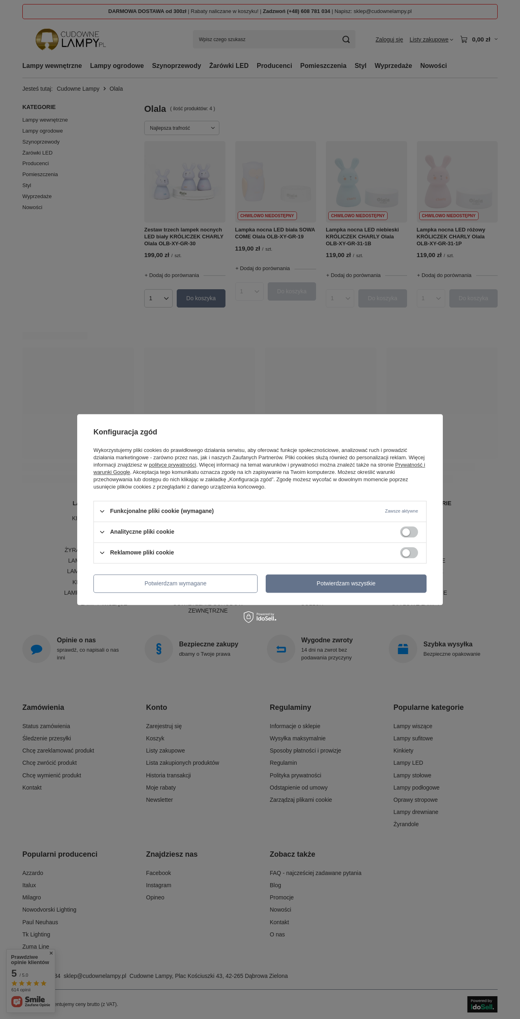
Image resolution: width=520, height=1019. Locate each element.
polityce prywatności (172, 465)
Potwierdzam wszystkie (346, 583)
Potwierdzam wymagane (176, 583)
